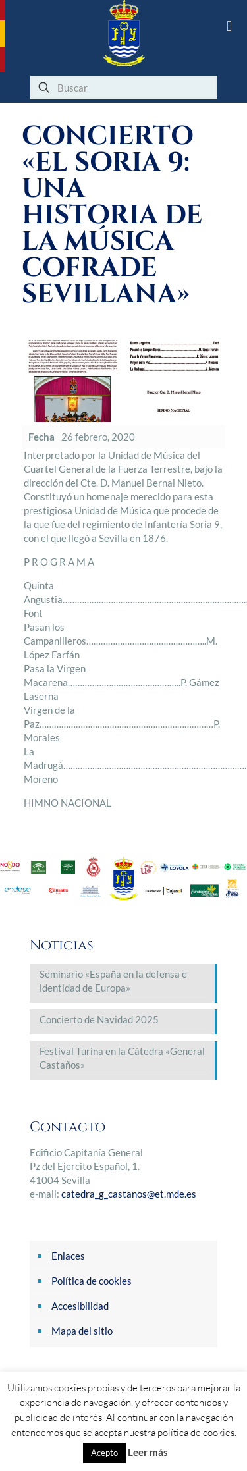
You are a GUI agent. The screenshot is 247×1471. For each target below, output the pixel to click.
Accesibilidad (80, 1306)
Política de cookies (91, 1281)
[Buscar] (123, 87)
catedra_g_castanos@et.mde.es (128, 1194)
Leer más (148, 1452)
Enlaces (68, 1256)
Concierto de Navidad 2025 (99, 1019)
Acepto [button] (104, 1452)
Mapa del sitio (82, 1331)
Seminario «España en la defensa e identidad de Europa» (113, 981)
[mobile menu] (229, 26)
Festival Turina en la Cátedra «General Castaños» (122, 1058)
